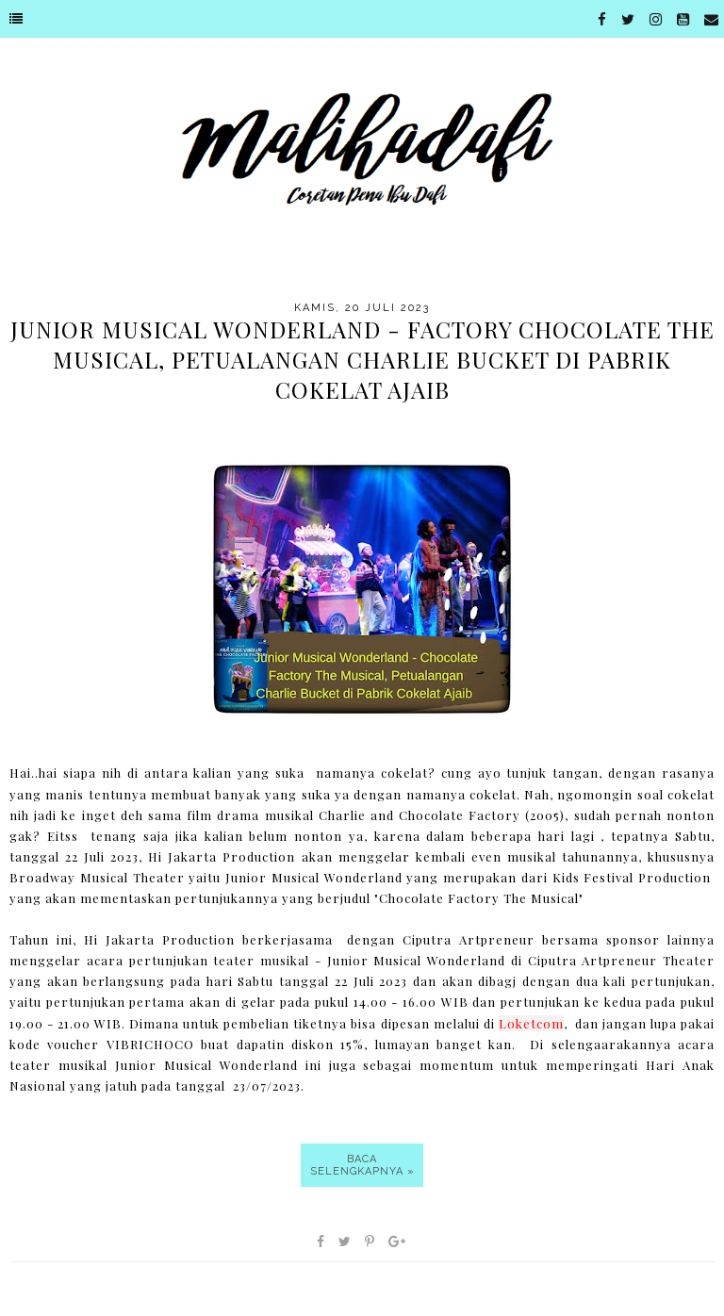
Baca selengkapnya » (362, 1165)
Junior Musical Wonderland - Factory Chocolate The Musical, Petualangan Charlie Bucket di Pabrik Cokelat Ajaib (362, 359)
